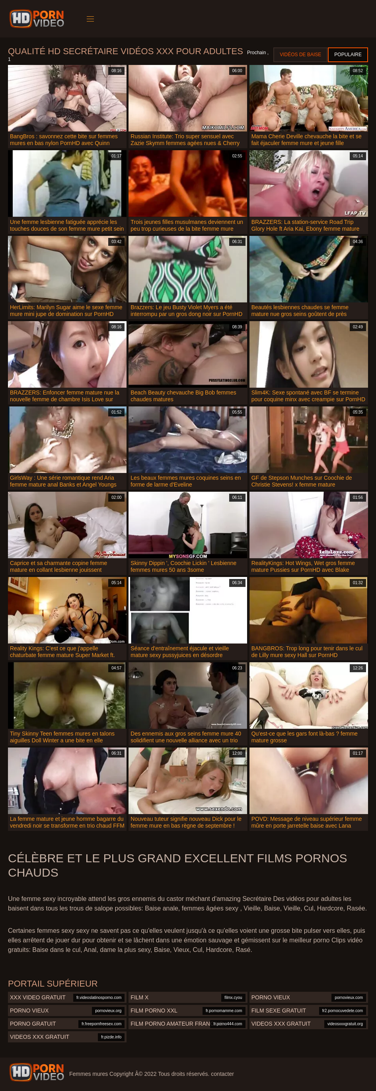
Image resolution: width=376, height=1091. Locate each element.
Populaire (348, 54)
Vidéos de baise (300, 54)
